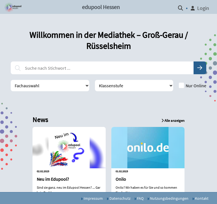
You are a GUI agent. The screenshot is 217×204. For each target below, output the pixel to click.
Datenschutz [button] (119, 198)
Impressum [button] (92, 198)
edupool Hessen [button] (101, 6)
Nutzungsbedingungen (167, 198)
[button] (12, 7)
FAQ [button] (139, 198)
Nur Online (192, 85)
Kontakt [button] (200, 198)
